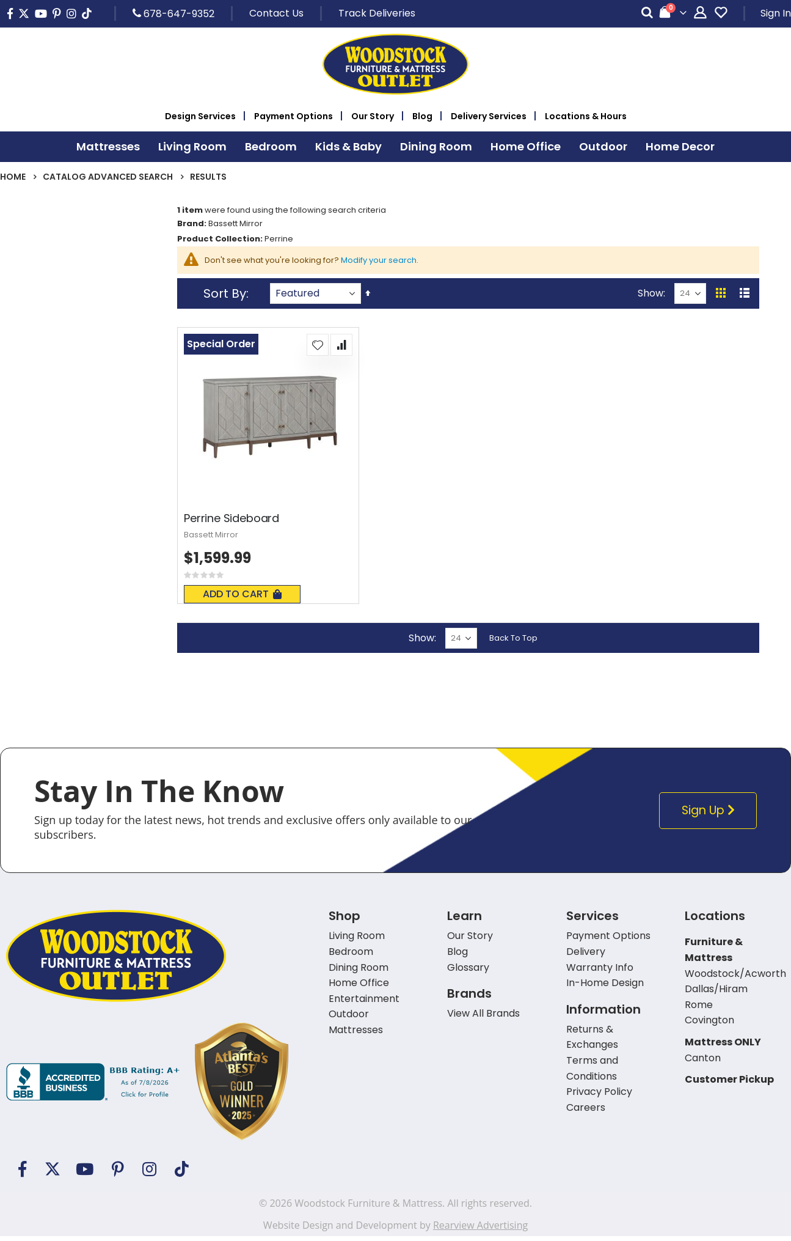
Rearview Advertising (480, 1230)
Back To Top (514, 642)
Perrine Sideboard (234, 522)
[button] (319, 348)
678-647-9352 (173, 13)
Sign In (775, 13)
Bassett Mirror (216, 539)
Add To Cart (245, 599)
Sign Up (710, 815)
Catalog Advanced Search (108, 177)
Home (13, 177)
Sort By (227, 297)
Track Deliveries (376, 13)
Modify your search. (397, 263)
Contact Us (276, 13)
